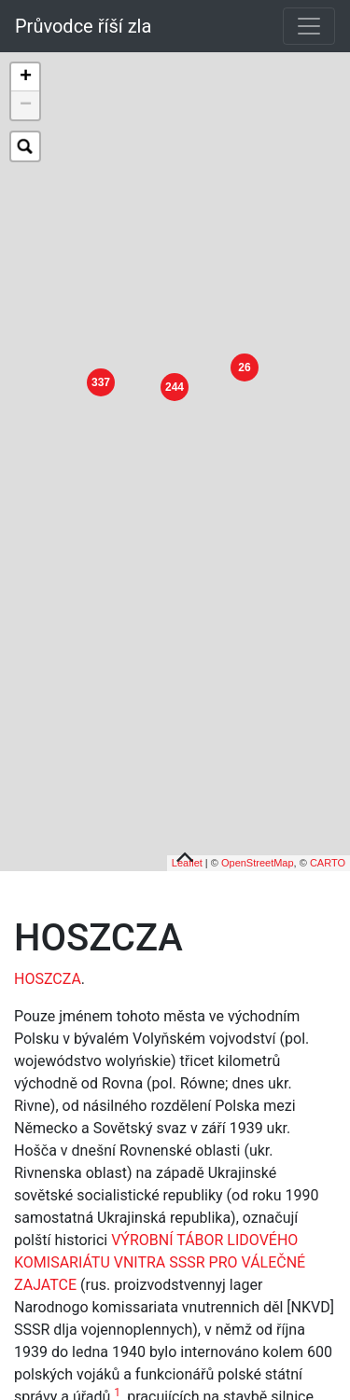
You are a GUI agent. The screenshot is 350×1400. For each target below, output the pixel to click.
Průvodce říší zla (83, 26)
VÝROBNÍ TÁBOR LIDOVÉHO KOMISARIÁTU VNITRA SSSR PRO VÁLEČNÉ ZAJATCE (159, 1233)
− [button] (26, 105)
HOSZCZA (47, 950)
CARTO (327, 834)
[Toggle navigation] (309, 26)
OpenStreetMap (257, 834)
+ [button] (26, 77)
